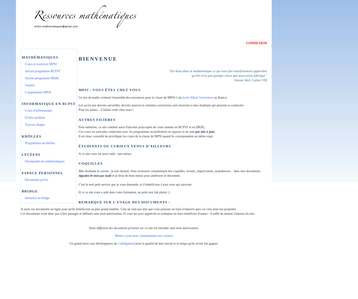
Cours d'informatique (38, 110)
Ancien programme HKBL (42, 78)
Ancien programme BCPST (43, 71)
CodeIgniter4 (126, 243)
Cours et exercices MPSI (41, 64)
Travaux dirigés (35, 124)
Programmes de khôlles (40, 143)
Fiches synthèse (35, 117)
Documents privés (36, 179)
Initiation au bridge (37, 198)
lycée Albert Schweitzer (197, 97)
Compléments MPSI (38, 92)
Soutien (30, 85)
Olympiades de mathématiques (45, 161)
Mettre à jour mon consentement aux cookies (144, 236)
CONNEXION (256, 43)
